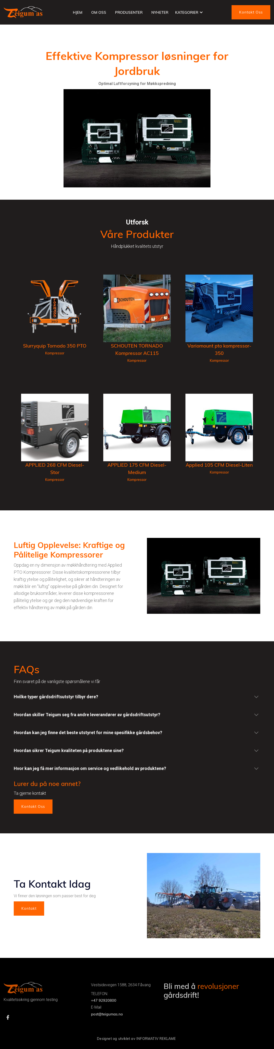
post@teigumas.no (107, 1025)
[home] (23, 12)
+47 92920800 (103, 1012)
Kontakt (29, 908)
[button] (189, 12)
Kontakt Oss (251, 12)
